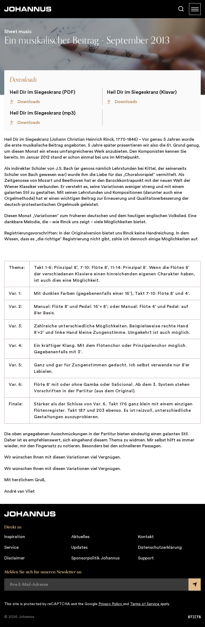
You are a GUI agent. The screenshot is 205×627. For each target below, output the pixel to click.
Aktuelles (80, 537)
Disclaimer (14, 558)
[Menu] (195, 9)
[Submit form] (194, 584)
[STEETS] (194, 617)
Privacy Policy (110, 604)
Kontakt (146, 537)
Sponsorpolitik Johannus (95, 558)
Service (11, 547)
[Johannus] (27, 9)
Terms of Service (145, 604)
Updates (79, 547)
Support (146, 558)
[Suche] (181, 9)
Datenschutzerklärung (160, 547)
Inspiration (14, 537)
